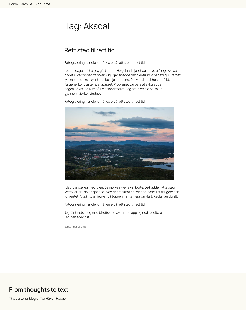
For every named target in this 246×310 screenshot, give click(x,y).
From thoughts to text (39, 289)
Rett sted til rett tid (90, 50)
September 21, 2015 (75, 226)
